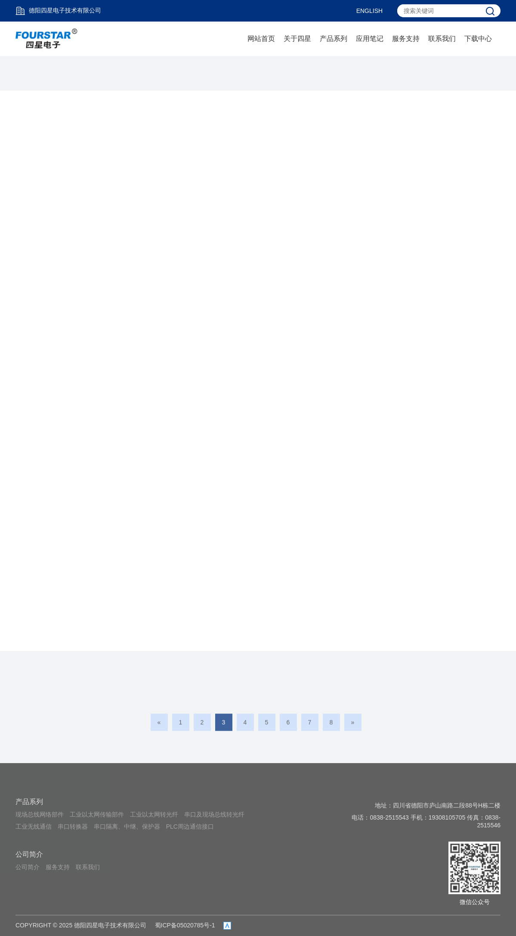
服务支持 (406, 38)
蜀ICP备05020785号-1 (185, 925)
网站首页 (261, 38)
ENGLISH (369, 10)
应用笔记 (369, 38)
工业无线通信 (33, 826)
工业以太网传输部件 (97, 814)
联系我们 (442, 38)
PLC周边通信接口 (190, 826)
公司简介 (29, 854)
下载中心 (478, 38)
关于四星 (297, 38)
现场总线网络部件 (39, 814)
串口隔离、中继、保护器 (127, 826)
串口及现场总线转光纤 (214, 814)
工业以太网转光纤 (154, 814)
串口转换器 (73, 826)
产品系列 (333, 38)
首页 (39, 74)
